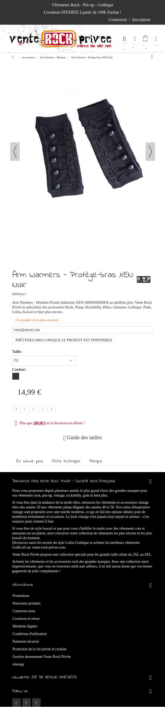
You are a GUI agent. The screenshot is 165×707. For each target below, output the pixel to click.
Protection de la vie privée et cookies (40, 649)
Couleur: (19, 369)
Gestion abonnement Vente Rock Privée (42, 657)
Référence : (19, 294)
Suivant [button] (150, 151)
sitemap (18, 664)
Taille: (17, 352)
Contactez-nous (24, 611)
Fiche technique (66, 461)
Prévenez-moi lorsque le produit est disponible (64, 340)
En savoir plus (29, 461)
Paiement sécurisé (26, 641)
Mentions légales (25, 626)
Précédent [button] (15, 151)
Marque (96, 461)
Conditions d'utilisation (30, 634)
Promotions (21, 596)
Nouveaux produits (27, 603)
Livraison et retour (26, 619)
